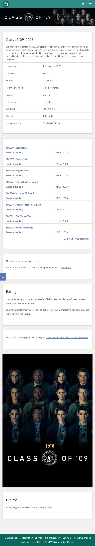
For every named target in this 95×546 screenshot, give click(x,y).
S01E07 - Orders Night (17, 159)
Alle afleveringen (76, 239)
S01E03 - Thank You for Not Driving (23, 204)
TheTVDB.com (68, 537)
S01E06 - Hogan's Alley (17, 170)
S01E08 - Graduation (16, 147)
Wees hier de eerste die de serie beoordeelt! (67, 337)
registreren (25, 314)
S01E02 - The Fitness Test (18, 216)
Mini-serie (48, 116)
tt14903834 (49, 109)
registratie (66, 267)
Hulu (45, 73)
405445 (47, 102)
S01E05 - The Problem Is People (22, 182)
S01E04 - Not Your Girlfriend (20, 193)
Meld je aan (54, 309)
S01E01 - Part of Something (19, 227)
